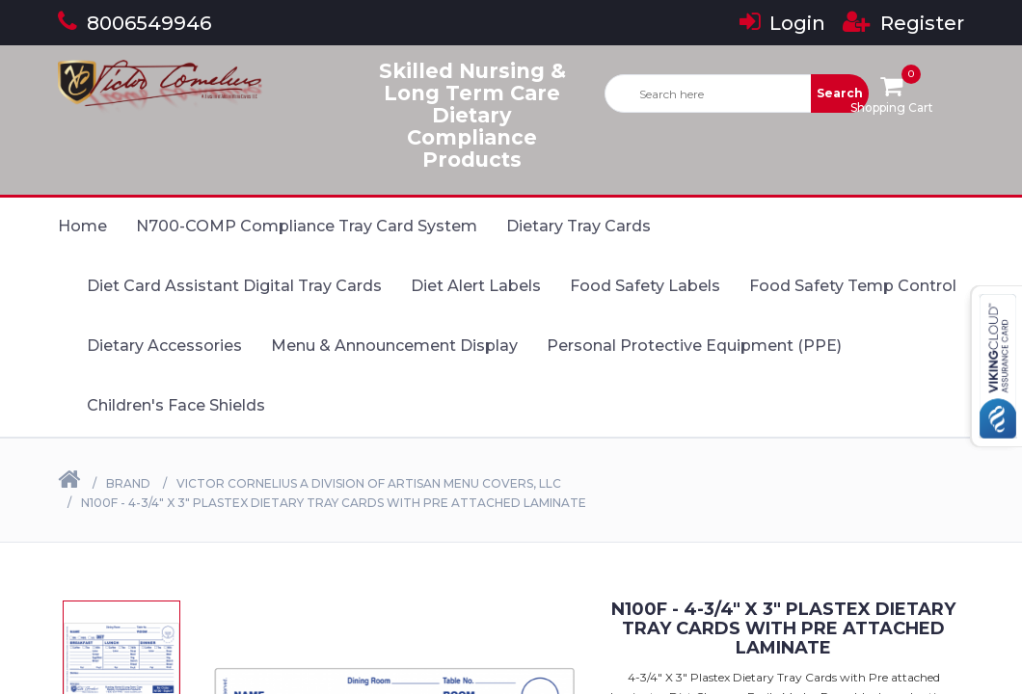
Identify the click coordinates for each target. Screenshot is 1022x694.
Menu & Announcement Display (394, 345)
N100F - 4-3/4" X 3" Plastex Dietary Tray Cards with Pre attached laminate (333, 502)
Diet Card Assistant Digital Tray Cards (234, 286)
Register (903, 23)
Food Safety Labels (645, 286)
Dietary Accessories (164, 345)
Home (82, 226)
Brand (128, 483)
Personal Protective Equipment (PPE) (694, 345)
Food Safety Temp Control (852, 286)
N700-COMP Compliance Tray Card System (306, 226)
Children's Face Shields (176, 405)
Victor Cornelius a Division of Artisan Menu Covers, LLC (368, 483)
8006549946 (134, 23)
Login (782, 23)
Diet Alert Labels (476, 286)
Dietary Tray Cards (578, 226)
